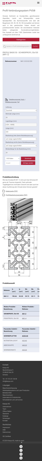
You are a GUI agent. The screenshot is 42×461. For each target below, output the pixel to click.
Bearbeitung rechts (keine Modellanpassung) (20, 142)
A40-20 (24, 345)
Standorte (6, 413)
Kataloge (5, 416)
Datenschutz (7, 432)
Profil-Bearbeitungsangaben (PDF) (16, 195)
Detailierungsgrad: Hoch (17, 99)
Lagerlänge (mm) (11, 121)
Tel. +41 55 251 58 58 (10, 379)
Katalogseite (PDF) (12, 191)
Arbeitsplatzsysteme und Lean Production (16, 390)
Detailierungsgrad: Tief (12, 102)
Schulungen (6, 418)
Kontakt (5, 420)
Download (28, 158)
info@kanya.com (8, 381)
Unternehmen (7, 406)
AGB (4, 430)
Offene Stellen (7, 411)
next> (22, 440)
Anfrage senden (28, 163)
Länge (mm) (9, 128)
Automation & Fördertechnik (12, 397)
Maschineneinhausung (10, 388)
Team (4, 409)
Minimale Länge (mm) (13, 114)
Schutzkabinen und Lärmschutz (13, 400)
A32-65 (24, 341)
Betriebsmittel (7, 393)
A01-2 (24, 314)
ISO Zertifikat (7, 436)
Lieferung (9, 107)
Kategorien (21, 40)
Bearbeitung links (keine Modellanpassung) (19, 135)
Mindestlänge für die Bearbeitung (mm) (18, 149)
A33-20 (24, 350)
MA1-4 (24, 318)
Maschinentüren (8, 395)
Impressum (6, 427)
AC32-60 (25, 336)
